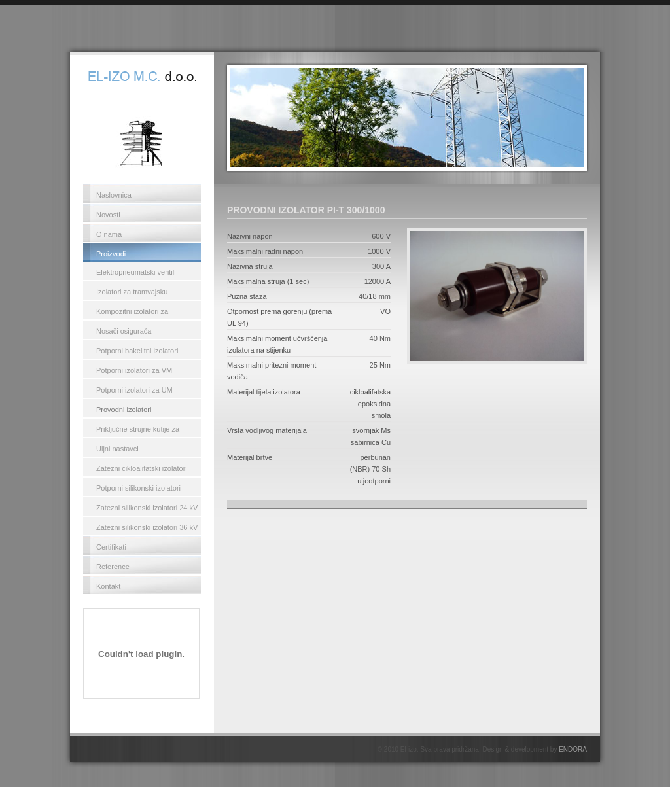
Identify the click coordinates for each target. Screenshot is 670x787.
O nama (109, 234)
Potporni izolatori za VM (134, 370)
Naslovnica (114, 195)
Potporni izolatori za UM (134, 390)
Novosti (108, 215)
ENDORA (573, 749)
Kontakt (108, 586)
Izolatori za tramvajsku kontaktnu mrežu (132, 294)
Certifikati (111, 547)
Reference (113, 566)
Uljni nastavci (117, 449)
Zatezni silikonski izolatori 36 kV (147, 527)
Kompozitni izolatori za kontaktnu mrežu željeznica (139, 313)
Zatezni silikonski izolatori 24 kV (147, 508)
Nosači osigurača (123, 331)
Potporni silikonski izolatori (138, 488)
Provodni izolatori (123, 409)
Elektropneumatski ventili (136, 272)
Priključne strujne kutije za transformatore (137, 431)
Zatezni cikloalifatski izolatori (141, 468)
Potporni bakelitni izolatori (137, 351)
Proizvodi (111, 254)
